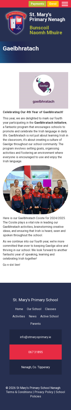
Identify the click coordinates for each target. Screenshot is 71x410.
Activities (18, 316)
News (33, 316)
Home (19, 309)
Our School (34, 309)
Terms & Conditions (19, 392)
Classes (50, 309)
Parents (35, 323)
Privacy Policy (43, 392)
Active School (49, 316)
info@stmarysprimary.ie (35, 337)
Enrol (52, 3)
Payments (37, 3)
